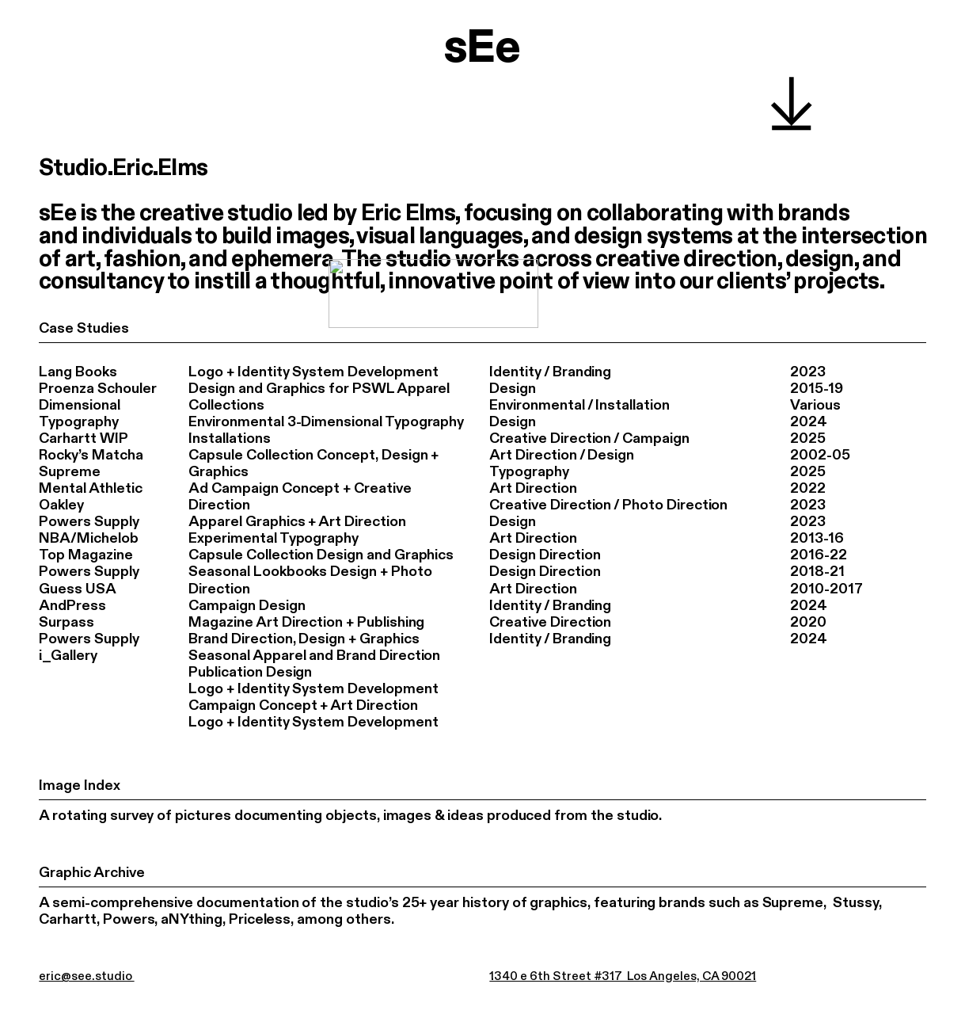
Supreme (70, 472)
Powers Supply (89, 522)
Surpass (66, 622)
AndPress (72, 606)
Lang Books (77, 372)
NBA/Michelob (88, 539)
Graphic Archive (91, 873)
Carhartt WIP (83, 439)
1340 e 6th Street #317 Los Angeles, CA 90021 (622, 976)
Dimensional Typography (79, 414)
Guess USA (77, 589)
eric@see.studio (86, 976)
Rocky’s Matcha (90, 456)
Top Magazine (85, 556)
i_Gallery (68, 655)
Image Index (79, 785)
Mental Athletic (90, 489)
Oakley (61, 506)
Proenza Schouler (97, 389)
